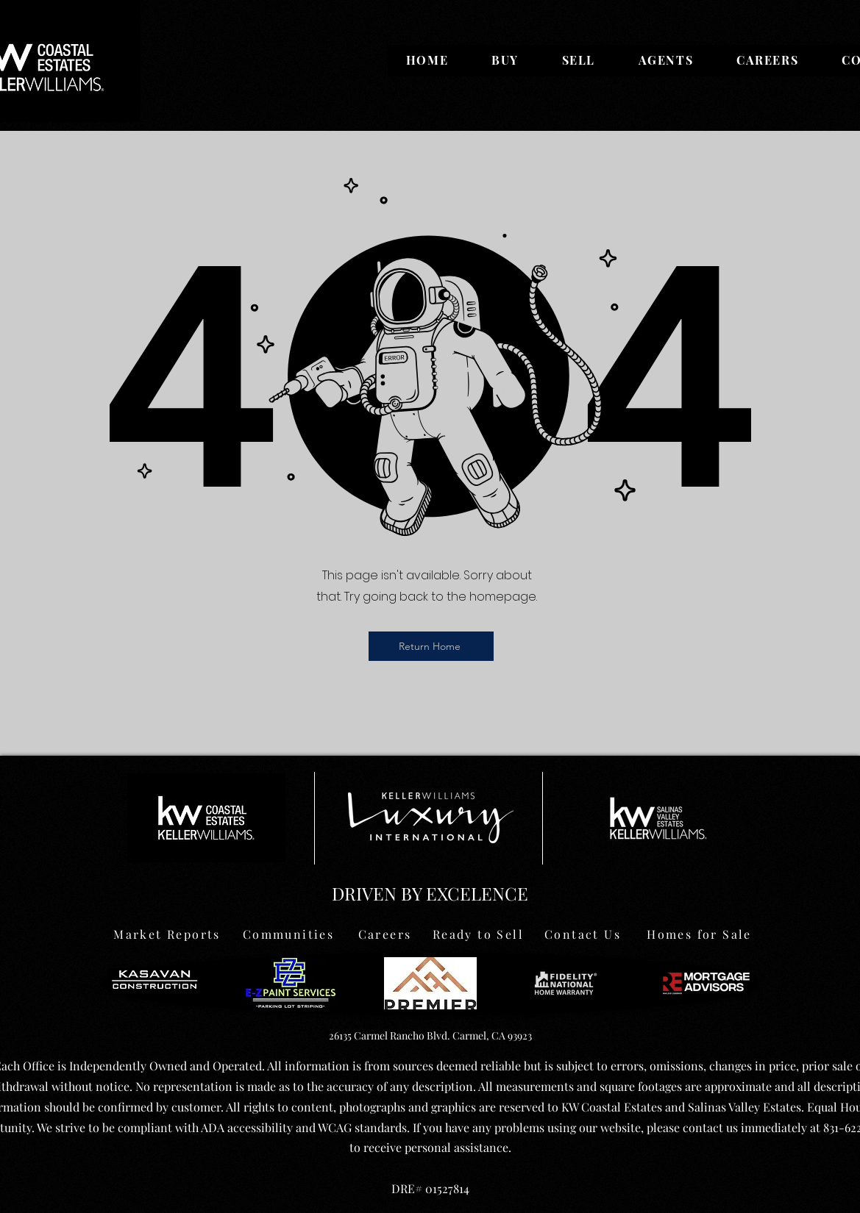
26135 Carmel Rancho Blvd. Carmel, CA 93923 (430, 1035)
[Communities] (289, 933)
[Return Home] (431, 646)
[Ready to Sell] (478, 933)
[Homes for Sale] (699, 933)
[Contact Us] (583, 933)
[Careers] (385, 933)
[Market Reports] (167, 933)
